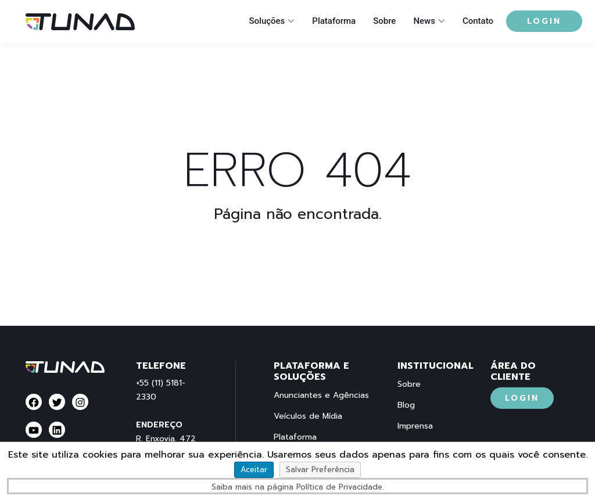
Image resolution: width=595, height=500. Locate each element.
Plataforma (334, 21)
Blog (406, 405)
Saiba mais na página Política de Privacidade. (297, 486)
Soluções (267, 21)
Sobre (384, 21)
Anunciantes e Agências (321, 395)
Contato (478, 21)
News (424, 21)
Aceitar (254, 469)
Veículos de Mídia (308, 416)
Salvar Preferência (320, 469)
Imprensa (415, 426)
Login (544, 21)
